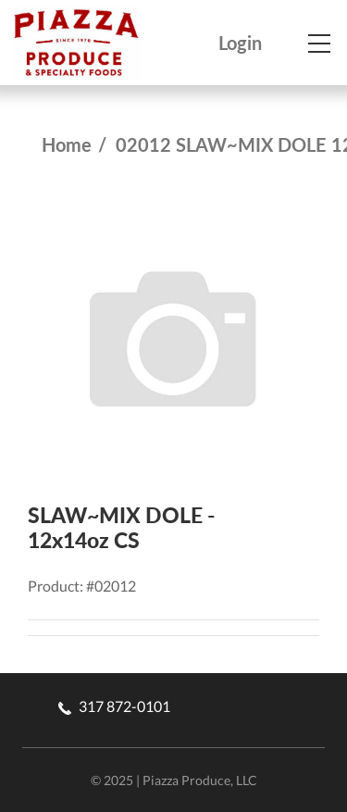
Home (67, 144)
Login (240, 43)
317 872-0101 (114, 706)
